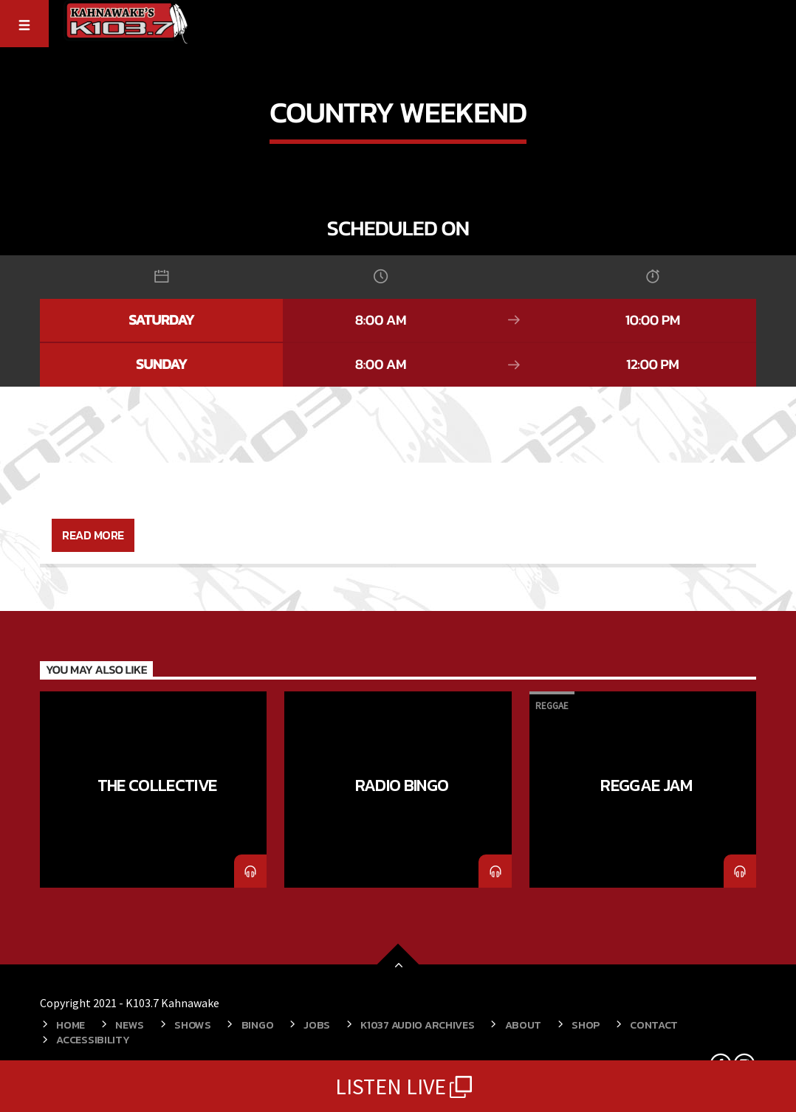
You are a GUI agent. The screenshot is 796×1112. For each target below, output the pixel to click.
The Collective (157, 785)
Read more (93, 535)
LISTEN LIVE (398, 1086)
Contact (654, 1025)
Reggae (552, 706)
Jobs (316, 1025)
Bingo (257, 1025)
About (523, 1025)
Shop (586, 1025)
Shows (192, 1025)
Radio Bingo (402, 785)
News (129, 1025)
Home (70, 1025)
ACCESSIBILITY (92, 1040)
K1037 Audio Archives (417, 1025)
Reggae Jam (646, 785)
